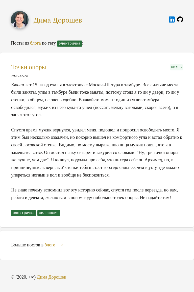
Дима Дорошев (58, 20)
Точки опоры (28, 67)
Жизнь (176, 67)
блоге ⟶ (54, 244)
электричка (23, 213)
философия (49, 213)
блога (35, 43)
